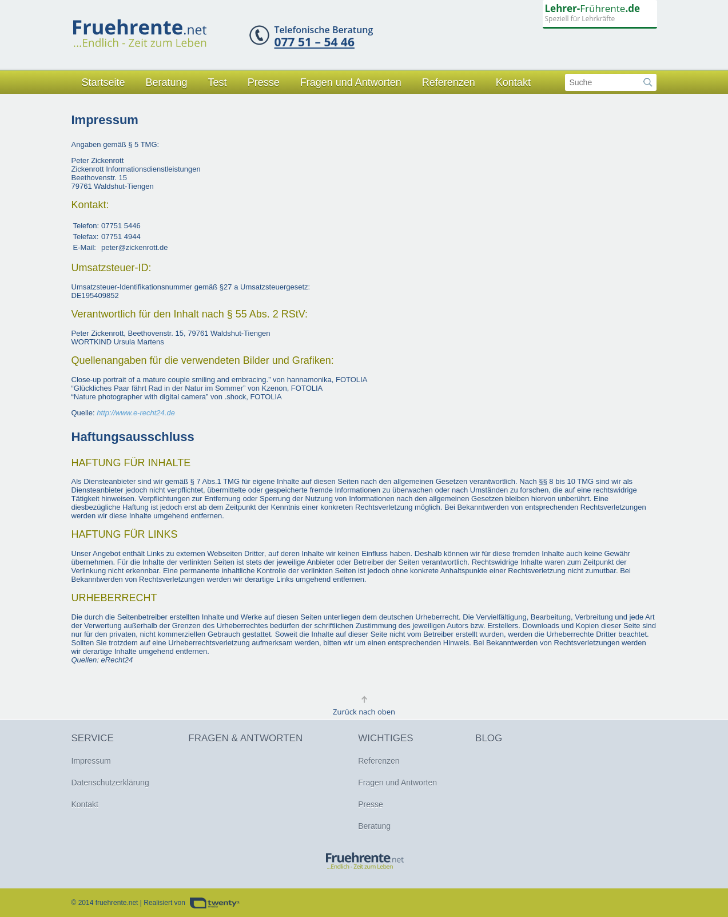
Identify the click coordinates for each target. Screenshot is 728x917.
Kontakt (513, 82)
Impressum (91, 760)
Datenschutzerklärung (110, 782)
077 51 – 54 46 (315, 42)
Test (217, 82)
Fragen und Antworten (350, 82)
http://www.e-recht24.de (136, 412)
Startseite (103, 82)
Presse (264, 82)
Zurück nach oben (364, 711)
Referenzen (448, 82)
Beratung (167, 82)
